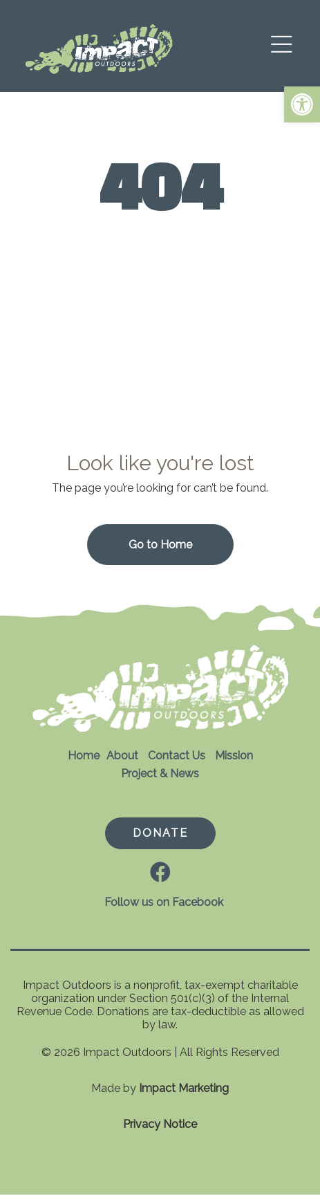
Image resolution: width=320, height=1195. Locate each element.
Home (84, 755)
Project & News (160, 773)
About (122, 755)
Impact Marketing (184, 1088)
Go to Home (160, 544)
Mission (234, 755)
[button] (302, 104)
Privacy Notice (160, 1124)
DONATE (160, 833)
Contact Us (176, 755)
